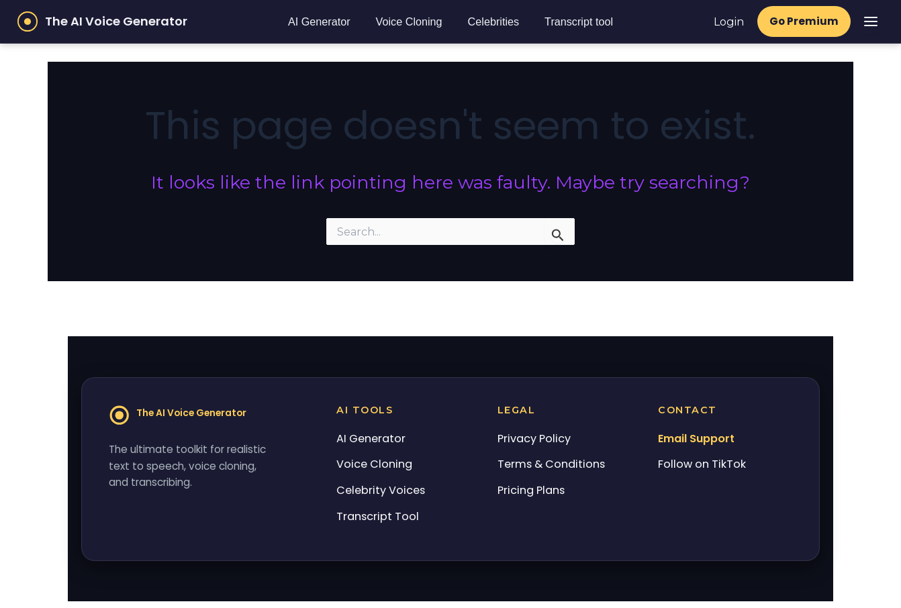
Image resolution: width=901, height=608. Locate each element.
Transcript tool (578, 21)
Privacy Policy (534, 438)
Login (727, 21)
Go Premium (804, 21)
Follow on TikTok (702, 464)
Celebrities (492, 21)
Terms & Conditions (551, 464)
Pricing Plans (531, 490)
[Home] (182, 418)
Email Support (696, 438)
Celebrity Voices (380, 490)
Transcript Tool (377, 516)
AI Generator (318, 21)
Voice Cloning (408, 21)
